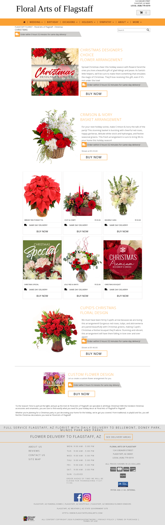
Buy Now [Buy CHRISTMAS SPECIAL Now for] (42, 295)
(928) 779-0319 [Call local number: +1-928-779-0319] (143, 5)
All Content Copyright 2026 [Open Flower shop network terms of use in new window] (57, 519)
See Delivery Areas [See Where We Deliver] (118, 437)
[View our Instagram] (87, 500)
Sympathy (107, 22)
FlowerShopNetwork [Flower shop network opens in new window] (84, 519)
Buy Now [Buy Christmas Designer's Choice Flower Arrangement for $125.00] (94, 94)
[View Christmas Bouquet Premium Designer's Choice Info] (122, 259)
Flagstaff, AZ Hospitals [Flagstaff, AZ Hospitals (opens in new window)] (77, 504)
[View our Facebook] (78, 500)
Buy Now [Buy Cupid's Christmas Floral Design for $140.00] (94, 353)
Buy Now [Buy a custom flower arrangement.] (81, 394)
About (123, 22)
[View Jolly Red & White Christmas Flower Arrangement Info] (82, 259)
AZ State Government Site (95, 508)
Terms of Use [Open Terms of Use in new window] (90, 521)
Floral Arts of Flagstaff (54, 8)
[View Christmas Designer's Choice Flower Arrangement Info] (55, 72)
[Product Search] (131, 30)
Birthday (52, 22)
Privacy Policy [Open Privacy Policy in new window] (106, 519)
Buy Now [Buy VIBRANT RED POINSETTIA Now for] (42, 231)
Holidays (89, 22)
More (137, 22)
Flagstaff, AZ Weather (68, 508)
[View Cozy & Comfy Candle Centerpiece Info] (82, 195)
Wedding (36, 22)
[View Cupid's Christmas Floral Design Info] (55, 331)
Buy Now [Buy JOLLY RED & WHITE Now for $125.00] (82, 295)
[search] (148, 30)
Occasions (70, 22)
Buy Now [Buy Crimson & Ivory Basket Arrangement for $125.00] (94, 157)
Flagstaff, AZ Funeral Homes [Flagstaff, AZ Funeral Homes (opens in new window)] (48, 504)
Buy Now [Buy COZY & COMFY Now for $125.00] (82, 231)
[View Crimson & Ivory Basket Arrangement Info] (55, 136)
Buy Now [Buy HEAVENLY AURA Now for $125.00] (123, 231)
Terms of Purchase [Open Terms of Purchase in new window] (127, 519)
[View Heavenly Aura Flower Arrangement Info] (122, 195)
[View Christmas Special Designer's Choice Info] (42, 259)
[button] (143, 12)
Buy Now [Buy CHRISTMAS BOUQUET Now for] (123, 295)
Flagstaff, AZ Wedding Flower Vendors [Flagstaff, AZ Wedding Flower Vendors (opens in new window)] (111, 504)
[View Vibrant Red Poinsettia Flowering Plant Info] (42, 195)
